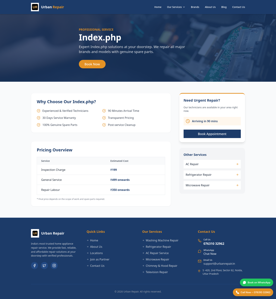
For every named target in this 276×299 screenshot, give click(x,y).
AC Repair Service (155, 253)
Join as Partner (98, 259)
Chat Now (209, 254)
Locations (95, 253)
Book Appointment (212, 134)
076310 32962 (213, 243)
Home (157, 7)
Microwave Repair (155, 259)
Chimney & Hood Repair (159, 266)
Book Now (92, 64)
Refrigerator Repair (156, 247)
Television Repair (155, 272)
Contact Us (238, 7)
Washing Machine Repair (160, 240)
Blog (224, 7)
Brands (195, 7)
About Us (210, 7)
